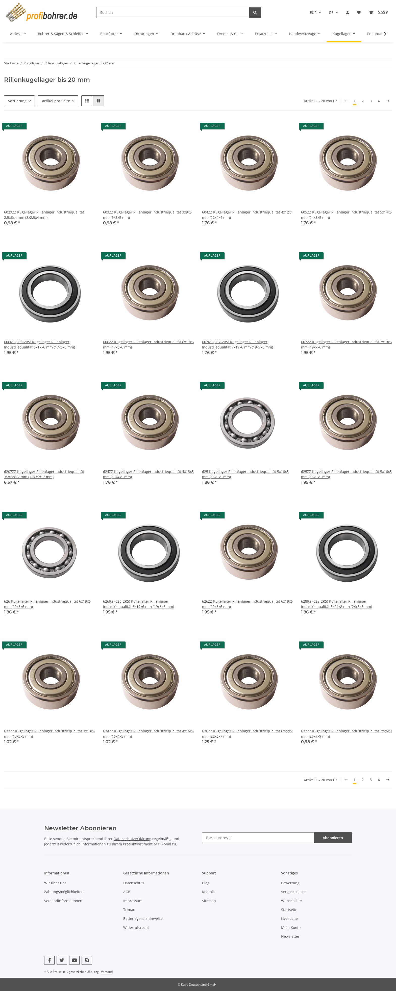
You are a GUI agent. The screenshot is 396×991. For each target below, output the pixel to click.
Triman (129, 909)
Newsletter (290, 936)
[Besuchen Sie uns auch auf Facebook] (49, 960)
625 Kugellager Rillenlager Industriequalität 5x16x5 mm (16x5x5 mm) (245, 474)
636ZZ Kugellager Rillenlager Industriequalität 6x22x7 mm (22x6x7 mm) (247, 734)
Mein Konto (291, 927)
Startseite (289, 909)
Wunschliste (291, 900)
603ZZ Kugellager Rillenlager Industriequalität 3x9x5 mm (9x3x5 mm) (147, 215)
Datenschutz (133, 882)
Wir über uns (55, 882)
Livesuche (289, 918)
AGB (126, 891)
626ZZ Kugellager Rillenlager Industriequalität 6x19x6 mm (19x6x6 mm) (247, 604)
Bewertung (290, 882)
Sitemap (209, 900)
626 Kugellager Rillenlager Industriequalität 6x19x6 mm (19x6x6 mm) (47, 604)
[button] (347, 12)
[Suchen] (173, 12)
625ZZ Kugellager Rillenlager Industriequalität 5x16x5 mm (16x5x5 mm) (346, 474)
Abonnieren (333, 837)
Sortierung (17, 100)
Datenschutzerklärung (132, 838)
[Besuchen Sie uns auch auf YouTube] (74, 960)
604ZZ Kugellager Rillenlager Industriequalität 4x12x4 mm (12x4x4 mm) (247, 215)
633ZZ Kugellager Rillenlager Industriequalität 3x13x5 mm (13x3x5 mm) (49, 734)
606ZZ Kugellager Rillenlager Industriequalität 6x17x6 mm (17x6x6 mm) (148, 344)
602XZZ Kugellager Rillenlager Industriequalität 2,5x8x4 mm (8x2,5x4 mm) (44, 215)
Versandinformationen (63, 900)
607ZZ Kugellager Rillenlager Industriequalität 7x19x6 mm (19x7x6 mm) (346, 344)
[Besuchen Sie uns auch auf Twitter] (62, 960)
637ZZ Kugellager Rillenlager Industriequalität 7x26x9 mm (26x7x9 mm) (346, 734)
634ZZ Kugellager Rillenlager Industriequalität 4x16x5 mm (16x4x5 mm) (148, 734)
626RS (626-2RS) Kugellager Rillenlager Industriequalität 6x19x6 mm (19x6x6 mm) (138, 604)
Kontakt (208, 891)
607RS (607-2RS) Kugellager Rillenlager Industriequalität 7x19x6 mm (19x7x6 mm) (237, 344)
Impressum (132, 900)
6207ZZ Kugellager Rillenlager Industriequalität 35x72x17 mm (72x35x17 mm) (44, 474)
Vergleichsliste (293, 891)
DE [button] (331, 12)
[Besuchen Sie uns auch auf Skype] (87, 960)
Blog (205, 882)
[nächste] (387, 101)
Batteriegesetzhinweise (143, 918)
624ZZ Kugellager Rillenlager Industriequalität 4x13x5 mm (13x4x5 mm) (148, 474)
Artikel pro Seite (56, 100)
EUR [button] (313, 12)
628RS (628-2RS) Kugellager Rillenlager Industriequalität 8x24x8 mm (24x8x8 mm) (336, 604)
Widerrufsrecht (136, 927)
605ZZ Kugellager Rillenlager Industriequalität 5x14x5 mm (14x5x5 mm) (346, 215)
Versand (107, 972)
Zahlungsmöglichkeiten (64, 891)
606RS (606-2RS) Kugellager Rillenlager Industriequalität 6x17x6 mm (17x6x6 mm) (39, 344)
